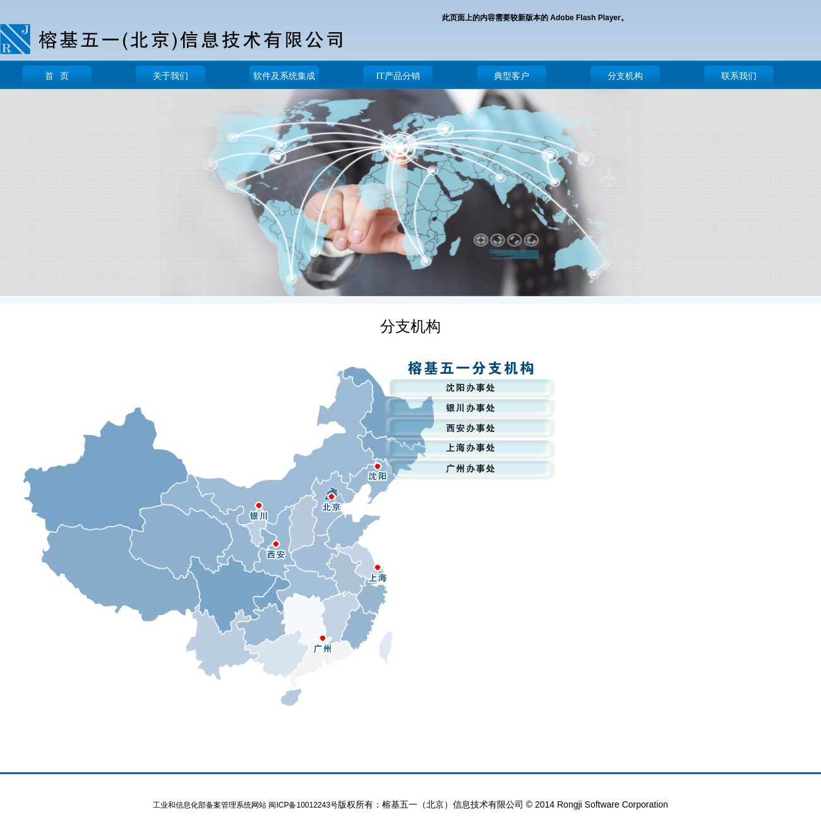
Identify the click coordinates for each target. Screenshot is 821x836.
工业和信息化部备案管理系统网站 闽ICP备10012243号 (245, 805)
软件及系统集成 (284, 76)
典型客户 (511, 76)
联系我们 (739, 76)
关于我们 (170, 76)
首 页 (57, 76)
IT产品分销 (397, 76)
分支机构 (625, 76)
